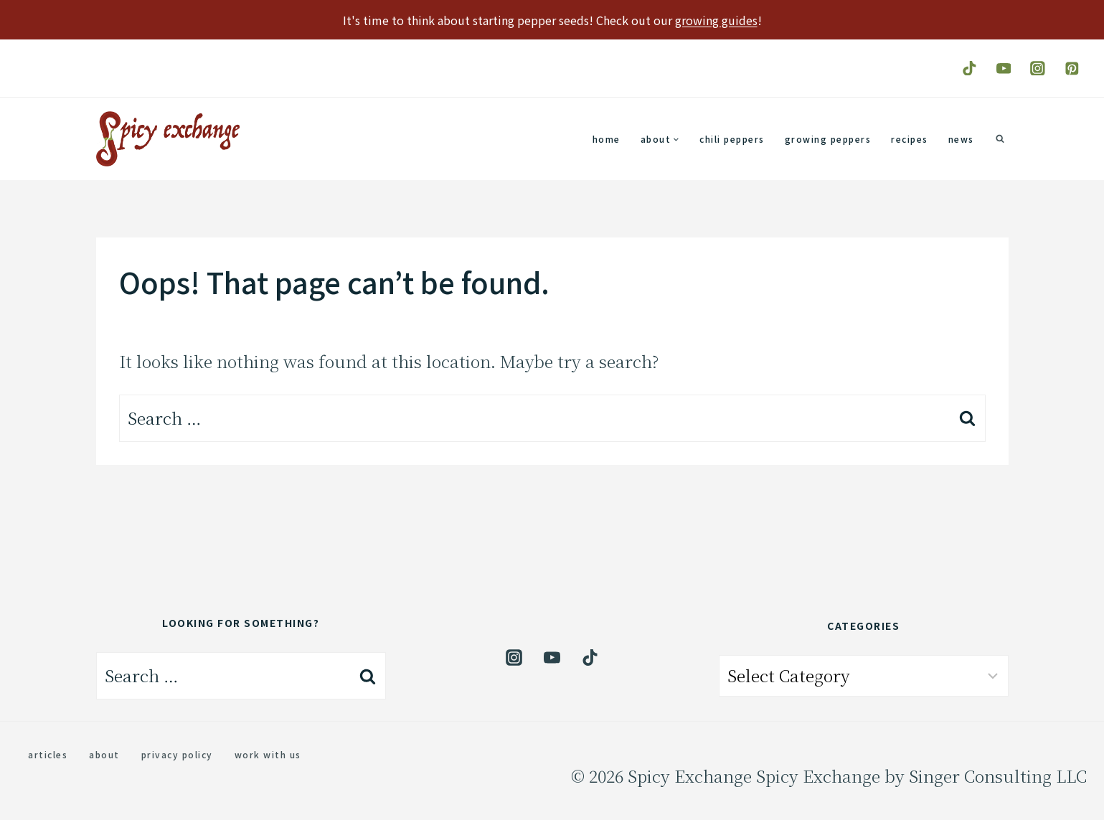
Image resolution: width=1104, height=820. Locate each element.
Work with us (268, 754)
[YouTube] (1003, 68)
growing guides (716, 20)
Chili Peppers (732, 139)
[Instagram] (1037, 68)
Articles (47, 754)
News (961, 139)
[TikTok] (969, 68)
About (104, 754)
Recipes (909, 139)
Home (607, 139)
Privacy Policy (177, 754)
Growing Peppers (828, 139)
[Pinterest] (1072, 68)
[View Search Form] (1000, 139)
